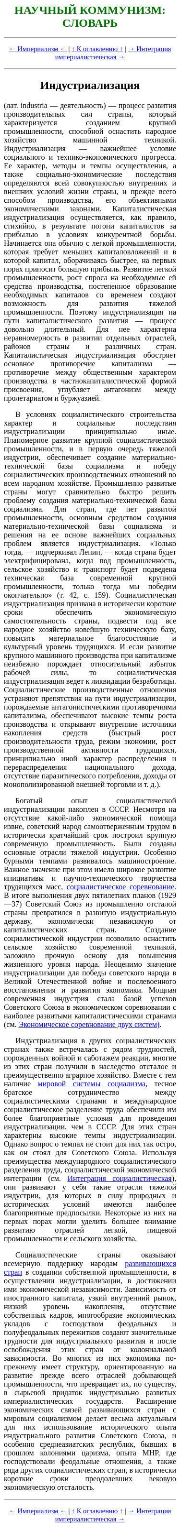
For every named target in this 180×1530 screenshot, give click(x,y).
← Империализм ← (38, 49)
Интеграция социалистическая (119, 1178)
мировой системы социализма (92, 1084)
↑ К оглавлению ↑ (97, 49)
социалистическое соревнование (120, 887)
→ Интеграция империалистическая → (113, 53)
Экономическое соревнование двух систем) (89, 1024)
